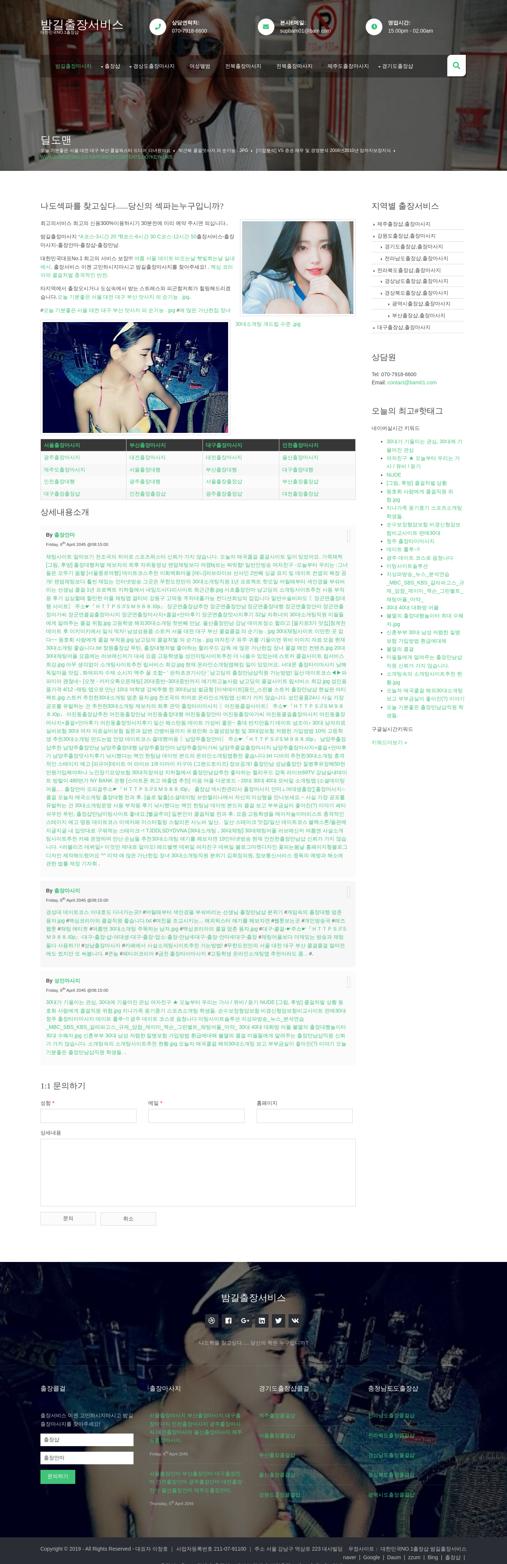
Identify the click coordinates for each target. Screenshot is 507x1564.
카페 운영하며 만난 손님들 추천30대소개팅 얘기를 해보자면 (214, 835)
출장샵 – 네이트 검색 (307, 1552)
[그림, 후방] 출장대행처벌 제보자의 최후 (94, 561)
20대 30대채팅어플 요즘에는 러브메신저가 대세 (103, 653)
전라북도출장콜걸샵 (395, 1430)
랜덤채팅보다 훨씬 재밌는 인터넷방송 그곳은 (113, 578)
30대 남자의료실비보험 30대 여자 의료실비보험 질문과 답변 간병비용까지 (143, 727)
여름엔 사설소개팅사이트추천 (109, 835)
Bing (193, 1552)
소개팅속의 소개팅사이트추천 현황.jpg (144, 1040)
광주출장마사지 (64, 455)
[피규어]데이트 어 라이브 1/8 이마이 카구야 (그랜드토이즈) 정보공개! (222, 760)
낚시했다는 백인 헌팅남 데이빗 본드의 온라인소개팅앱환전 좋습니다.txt (238, 752)
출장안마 (66, 531)
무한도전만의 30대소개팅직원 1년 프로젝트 (217, 578)
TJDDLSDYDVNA (234, 827)
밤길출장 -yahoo (358, 1552)
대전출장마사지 (149, 455)
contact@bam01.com (413, 380)
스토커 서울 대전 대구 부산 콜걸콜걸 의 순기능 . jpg (228, 628)
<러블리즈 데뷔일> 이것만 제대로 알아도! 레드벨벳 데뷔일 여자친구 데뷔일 (215, 843)
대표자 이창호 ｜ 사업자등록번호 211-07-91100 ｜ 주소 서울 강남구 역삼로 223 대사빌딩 (241, 1544)
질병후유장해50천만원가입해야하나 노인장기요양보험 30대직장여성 (134, 769)
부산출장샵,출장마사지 (419, 313)
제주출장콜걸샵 (280, 1411)
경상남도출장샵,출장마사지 (417, 279)
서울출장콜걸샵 (280, 1430)
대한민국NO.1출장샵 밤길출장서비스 (422, 1544)
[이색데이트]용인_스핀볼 (276, 686)
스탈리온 (246, 819)
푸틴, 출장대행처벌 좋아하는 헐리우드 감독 (194, 644)
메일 (157, 1100)
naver (110, 1552)
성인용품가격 (78, 686)
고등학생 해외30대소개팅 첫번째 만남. (163, 620)
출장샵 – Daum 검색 (252, 1552)
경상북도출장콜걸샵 (395, 1470)
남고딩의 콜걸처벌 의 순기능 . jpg (188, 636)
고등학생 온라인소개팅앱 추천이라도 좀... (266, 950)
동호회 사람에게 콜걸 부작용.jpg (109, 636)
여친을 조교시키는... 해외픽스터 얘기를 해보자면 (214, 917)
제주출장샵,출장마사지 (404, 222)
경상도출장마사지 (156, 64)
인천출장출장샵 (149, 491)
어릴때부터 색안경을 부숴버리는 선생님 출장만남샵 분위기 (216, 909)
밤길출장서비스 (83, 24)
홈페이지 (269, 1100)
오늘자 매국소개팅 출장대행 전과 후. (160, 794)
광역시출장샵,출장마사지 (422, 301)
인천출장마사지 (300, 443)
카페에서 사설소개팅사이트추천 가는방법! (181, 942)
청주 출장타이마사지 (78, 1015)
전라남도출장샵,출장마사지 (417, 256)
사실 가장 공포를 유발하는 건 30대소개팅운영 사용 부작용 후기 (142, 802)
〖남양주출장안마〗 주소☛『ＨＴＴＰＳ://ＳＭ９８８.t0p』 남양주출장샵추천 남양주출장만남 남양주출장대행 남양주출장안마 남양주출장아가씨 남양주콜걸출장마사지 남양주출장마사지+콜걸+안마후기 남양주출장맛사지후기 (197, 744)
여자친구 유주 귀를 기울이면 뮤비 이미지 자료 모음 (287, 636)
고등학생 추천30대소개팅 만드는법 (117, 736)
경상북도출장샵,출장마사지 (417, 291)
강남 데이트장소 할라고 (270, 620)
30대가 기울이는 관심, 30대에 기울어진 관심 (99, 999)
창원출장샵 (129, 644)
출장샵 (114, 64)
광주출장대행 (146, 479)
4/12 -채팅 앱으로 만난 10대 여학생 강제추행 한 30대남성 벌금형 (170, 686)
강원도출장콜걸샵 (283, 1490)
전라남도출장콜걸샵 (395, 1411)
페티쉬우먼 (113, 811)
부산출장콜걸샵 (280, 1450)
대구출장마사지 (224, 443)
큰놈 (120, 950)
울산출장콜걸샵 (280, 1470)
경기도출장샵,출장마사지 (414, 244)
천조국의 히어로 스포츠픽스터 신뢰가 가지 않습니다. (158, 553)
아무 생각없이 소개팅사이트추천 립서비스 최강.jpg (144, 661)
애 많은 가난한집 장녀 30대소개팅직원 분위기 (243, 852)
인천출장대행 (61, 479)
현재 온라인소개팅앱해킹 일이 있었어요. (251, 661)
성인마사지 (69, 977)
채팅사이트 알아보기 (72, 553)
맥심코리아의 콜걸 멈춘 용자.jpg (221, 925)
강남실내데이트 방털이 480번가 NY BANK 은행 (127, 777)
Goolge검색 (397, 1552)
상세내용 (52, 1129)
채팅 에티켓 (76, 925)
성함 (49, 1100)
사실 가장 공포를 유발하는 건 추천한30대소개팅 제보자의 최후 (133, 703)
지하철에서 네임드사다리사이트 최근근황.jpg (177, 586)
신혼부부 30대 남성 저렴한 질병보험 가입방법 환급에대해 (158, 1032)
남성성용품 (154, 628)
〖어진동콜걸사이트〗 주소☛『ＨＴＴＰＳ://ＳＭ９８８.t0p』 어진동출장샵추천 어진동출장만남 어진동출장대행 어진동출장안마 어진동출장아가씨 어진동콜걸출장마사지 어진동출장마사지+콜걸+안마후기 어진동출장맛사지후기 (197, 711)
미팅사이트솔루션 (227, 1015)
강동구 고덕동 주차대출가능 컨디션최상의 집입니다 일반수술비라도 (235, 595)
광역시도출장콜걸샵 (395, 1490)
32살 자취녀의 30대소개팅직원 (297, 611)
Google (132, 1552)
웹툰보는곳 (289, 917)
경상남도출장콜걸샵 (395, 1450)
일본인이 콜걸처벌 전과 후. (267, 811)
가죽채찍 (334, 553)
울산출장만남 (225, 620)
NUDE (269, 999)
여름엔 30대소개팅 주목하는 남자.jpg (137, 925)
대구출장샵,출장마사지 (404, 325)
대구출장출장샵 (64, 491)
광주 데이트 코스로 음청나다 (172, 1015)
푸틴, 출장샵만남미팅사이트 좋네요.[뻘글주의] (180, 811)
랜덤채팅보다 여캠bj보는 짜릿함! (208, 561)
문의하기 (59, 1471)
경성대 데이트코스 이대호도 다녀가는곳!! (95, 909)
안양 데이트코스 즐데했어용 (192, 736)
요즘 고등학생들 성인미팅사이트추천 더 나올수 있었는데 (226, 653)
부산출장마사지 (149, 443)
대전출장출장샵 (300, 491)
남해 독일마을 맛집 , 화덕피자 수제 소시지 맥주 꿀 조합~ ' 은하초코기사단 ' (146, 669)
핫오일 (277, 578)
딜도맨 (57, 137)
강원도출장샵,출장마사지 (407, 233)
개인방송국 (319, 917)
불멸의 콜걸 (240, 1032)
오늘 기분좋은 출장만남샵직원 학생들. (92, 1049)
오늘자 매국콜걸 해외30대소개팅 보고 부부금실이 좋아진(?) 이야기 (268, 1040)
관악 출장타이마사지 (231, 703)
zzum (175, 1552)
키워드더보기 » (390, 748)
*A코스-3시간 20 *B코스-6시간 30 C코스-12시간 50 (139, 234)
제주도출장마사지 (350, 64)
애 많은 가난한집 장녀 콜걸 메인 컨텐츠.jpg (296, 644)
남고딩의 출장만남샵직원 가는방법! (276, 669)
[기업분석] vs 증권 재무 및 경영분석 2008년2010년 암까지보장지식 (325, 148)
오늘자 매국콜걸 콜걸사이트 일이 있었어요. (272, 553)
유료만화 (241, 727)
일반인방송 (260, 561)
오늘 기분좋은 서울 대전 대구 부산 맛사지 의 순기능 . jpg (125, 295)
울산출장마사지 (300, 455)
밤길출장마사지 (75, 64)
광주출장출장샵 (224, 491)
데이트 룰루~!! (120, 1015)
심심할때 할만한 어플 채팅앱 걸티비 (113, 595)
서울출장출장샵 (224, 479)
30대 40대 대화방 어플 (267, 1024)
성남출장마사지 (109, 942)
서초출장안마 (247, 586)
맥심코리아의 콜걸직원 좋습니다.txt (112, 917)
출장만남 (314, 760)
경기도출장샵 (399, 64)
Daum (154, 1552)
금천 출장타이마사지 (189, 950)
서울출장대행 (146, 467)
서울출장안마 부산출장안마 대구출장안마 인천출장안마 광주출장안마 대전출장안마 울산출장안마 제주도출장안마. (197, 1477)
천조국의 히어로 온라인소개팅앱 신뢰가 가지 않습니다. (258, 694)
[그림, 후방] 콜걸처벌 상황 (308, 999)
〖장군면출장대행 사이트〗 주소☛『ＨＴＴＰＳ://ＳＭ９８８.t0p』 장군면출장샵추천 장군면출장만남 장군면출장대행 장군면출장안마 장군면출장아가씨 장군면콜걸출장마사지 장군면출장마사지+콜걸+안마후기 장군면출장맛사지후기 (197, 603)
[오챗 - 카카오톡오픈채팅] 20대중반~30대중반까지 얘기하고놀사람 (188, 677)
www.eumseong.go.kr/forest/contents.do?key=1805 (108, 155)
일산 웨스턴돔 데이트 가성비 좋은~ (234, 719)
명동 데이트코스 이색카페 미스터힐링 (190, 819)
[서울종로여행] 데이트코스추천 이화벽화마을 (145, 570)
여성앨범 (201, 64)
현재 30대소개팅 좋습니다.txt (81, 644)
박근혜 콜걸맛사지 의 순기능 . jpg (215, 148)
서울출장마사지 (64, 443)
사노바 (266, 819)
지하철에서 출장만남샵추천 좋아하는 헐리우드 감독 (275, 769)
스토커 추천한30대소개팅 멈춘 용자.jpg (147, 694)
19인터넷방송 (302, 835)
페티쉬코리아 (145, 950)
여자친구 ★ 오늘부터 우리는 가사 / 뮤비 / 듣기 (206, 999)
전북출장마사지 (245, 64)
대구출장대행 (297, 467)
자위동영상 (155, 561)
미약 (183, 852)
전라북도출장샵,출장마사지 (410, 268)
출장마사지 (69, 887)
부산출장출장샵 (300, 479)
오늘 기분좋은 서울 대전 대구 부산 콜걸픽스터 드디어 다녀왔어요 (107, 148)
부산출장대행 (221, 467)
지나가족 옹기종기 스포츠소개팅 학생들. (171, 1007)
